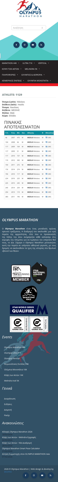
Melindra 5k (31, 70)
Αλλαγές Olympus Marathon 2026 (17, 431)
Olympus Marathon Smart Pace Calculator (21, 448)
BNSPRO (8, 471)
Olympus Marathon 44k (14, 347)
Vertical (43, 64)
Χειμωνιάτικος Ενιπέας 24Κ (16, 364)
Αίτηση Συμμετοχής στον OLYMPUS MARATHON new (26, 454)
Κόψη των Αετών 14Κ (13, 375)
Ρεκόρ (7, 415)
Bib (18, 133)
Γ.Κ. (7, 133)
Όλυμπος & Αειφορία (32, 75)
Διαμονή (8, 409)
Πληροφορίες (9, 75)
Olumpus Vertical (12, 358)
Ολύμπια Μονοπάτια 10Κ (15, 369)
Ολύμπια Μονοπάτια (38, 81)
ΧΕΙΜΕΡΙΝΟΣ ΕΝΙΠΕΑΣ (12, 81)
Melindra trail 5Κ (11, 380)
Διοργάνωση (9, 398)
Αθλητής (30, 133)
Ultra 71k (28, 64)
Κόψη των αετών (11, 70)
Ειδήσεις (8, 404)
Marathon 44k (10, 64)
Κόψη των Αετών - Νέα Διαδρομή (17, 443)
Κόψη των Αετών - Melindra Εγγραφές (19, 437)
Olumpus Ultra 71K (12, 353)
